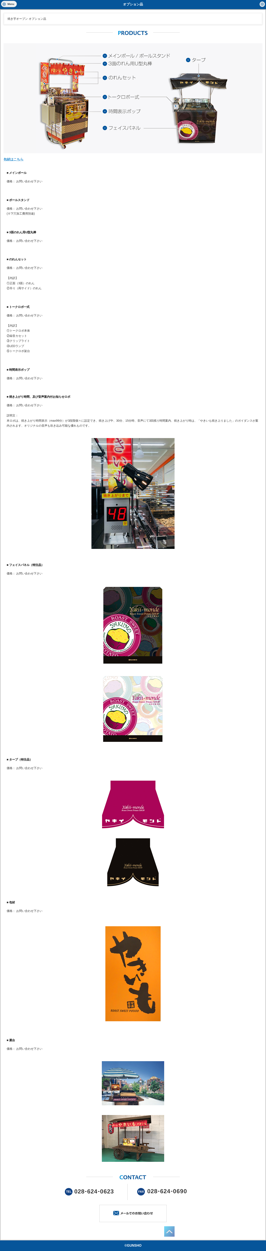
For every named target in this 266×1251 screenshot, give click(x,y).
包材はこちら (13, 159)
